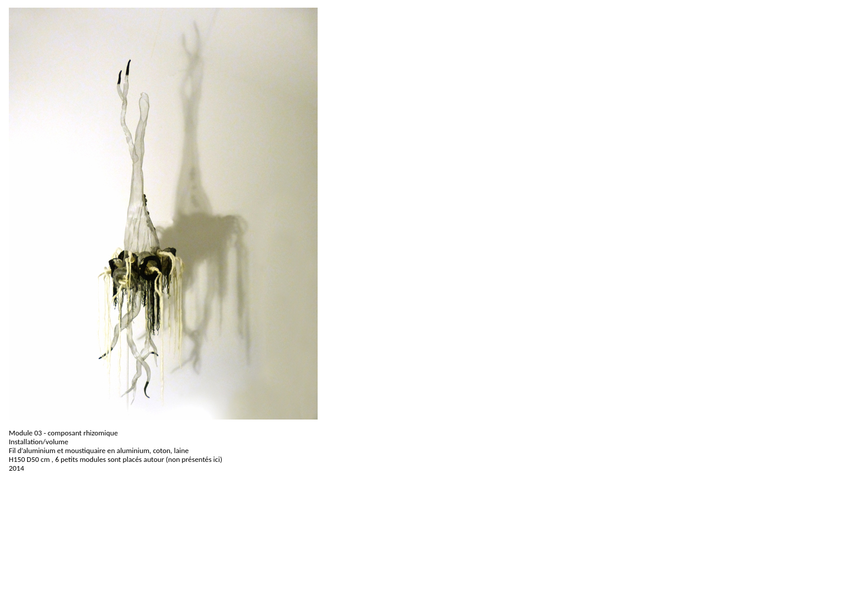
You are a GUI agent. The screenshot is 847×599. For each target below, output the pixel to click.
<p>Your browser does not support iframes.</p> (344, 540)
